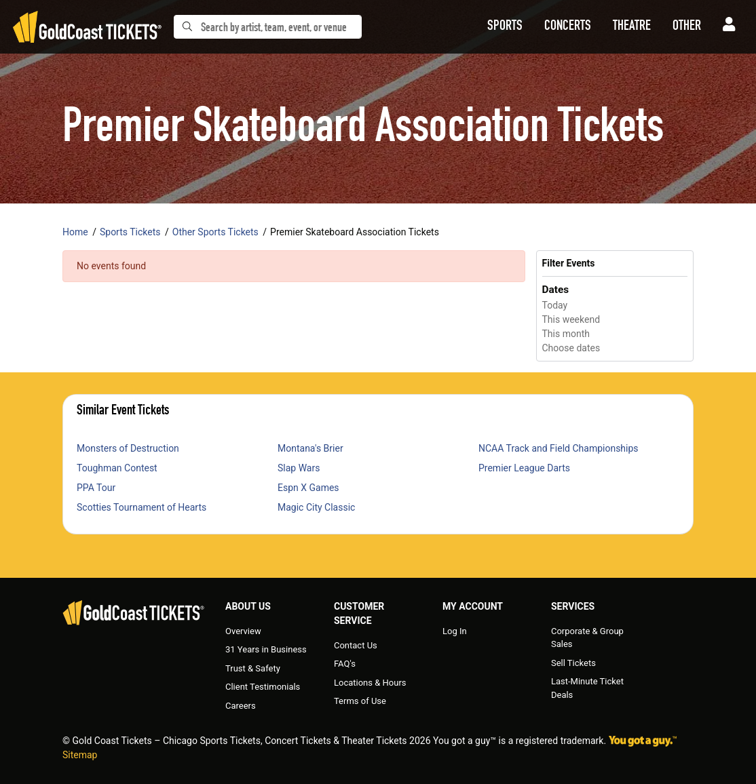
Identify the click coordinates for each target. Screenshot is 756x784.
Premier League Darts (524, 468)
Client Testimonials (262, 687)
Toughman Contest (117, 468)
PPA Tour (96, 487)
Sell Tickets (573, 663)
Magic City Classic (316, 507)
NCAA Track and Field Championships (558, 448)
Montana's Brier (310, 448)
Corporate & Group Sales (587, 638)
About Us (248, 606)
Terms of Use (360, 701)
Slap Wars (299, 468)
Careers (240, 706)
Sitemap (79, 754)
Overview (243, 631)
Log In (454, 631)
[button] (504, 27)
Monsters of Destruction (128, 448)
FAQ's (345, 664)
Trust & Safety (252, 668)
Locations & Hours (370, 683)
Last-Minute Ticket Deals (587, 688)
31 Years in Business (266, 649)
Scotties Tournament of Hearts (141, 507)
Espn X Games (308, 487)
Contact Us (355, 645)
